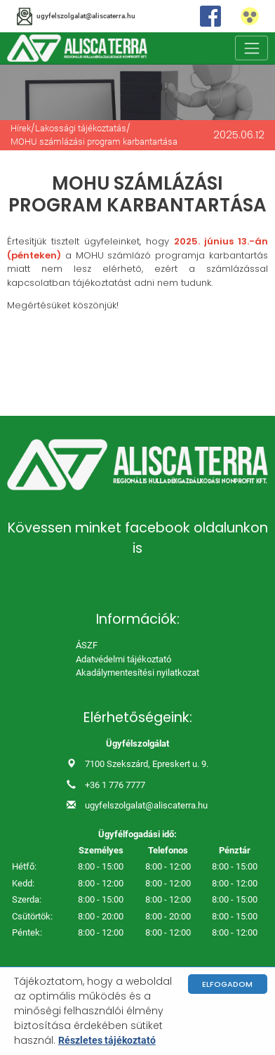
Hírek (21, 128)
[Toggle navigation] (252, 48)
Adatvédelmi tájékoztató (123, 659)
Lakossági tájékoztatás (80, 128)
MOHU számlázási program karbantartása (94, 141)
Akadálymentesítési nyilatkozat (137, 672)
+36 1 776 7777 (115, 785)
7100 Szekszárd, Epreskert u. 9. (146, 764)
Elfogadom (227, 984)
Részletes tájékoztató (107, 1040)
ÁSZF (87, 645)
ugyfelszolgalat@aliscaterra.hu (146, 805)
